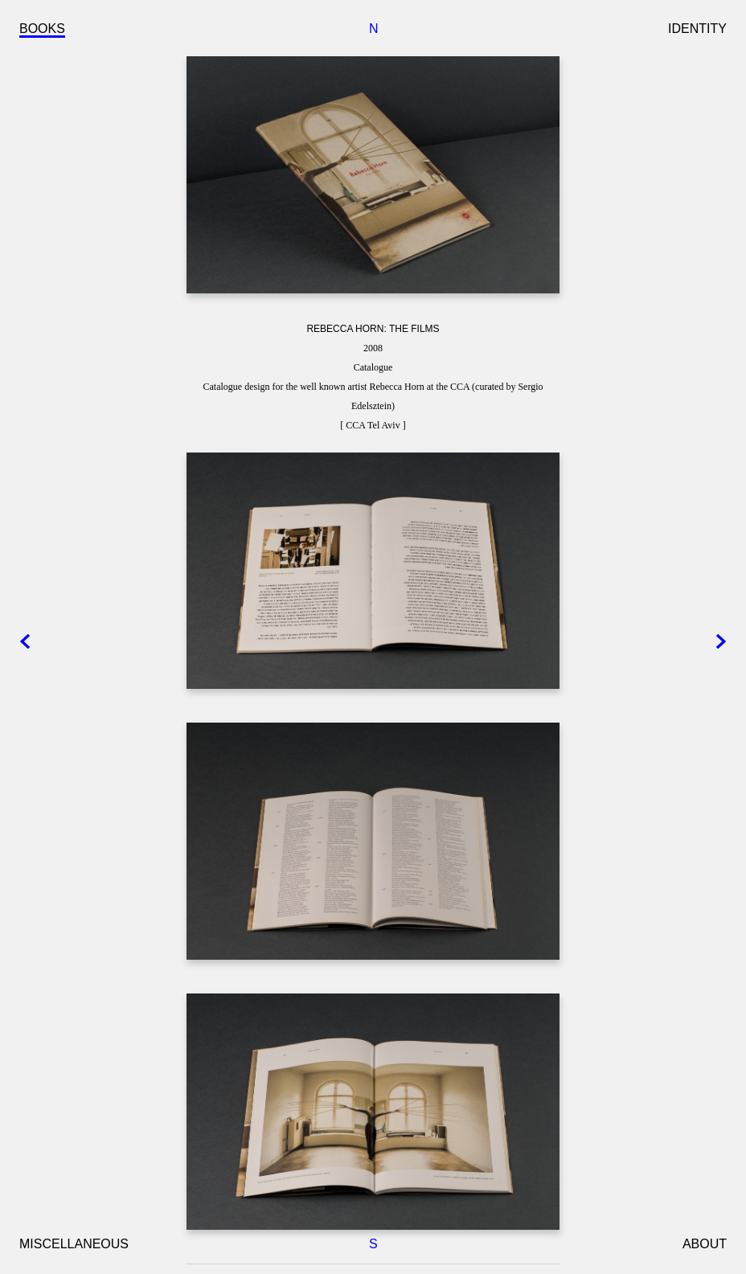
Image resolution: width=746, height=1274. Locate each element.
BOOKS (42, 28)
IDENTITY (697, 28)
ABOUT (704, 1244)
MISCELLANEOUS (74, 1244)
